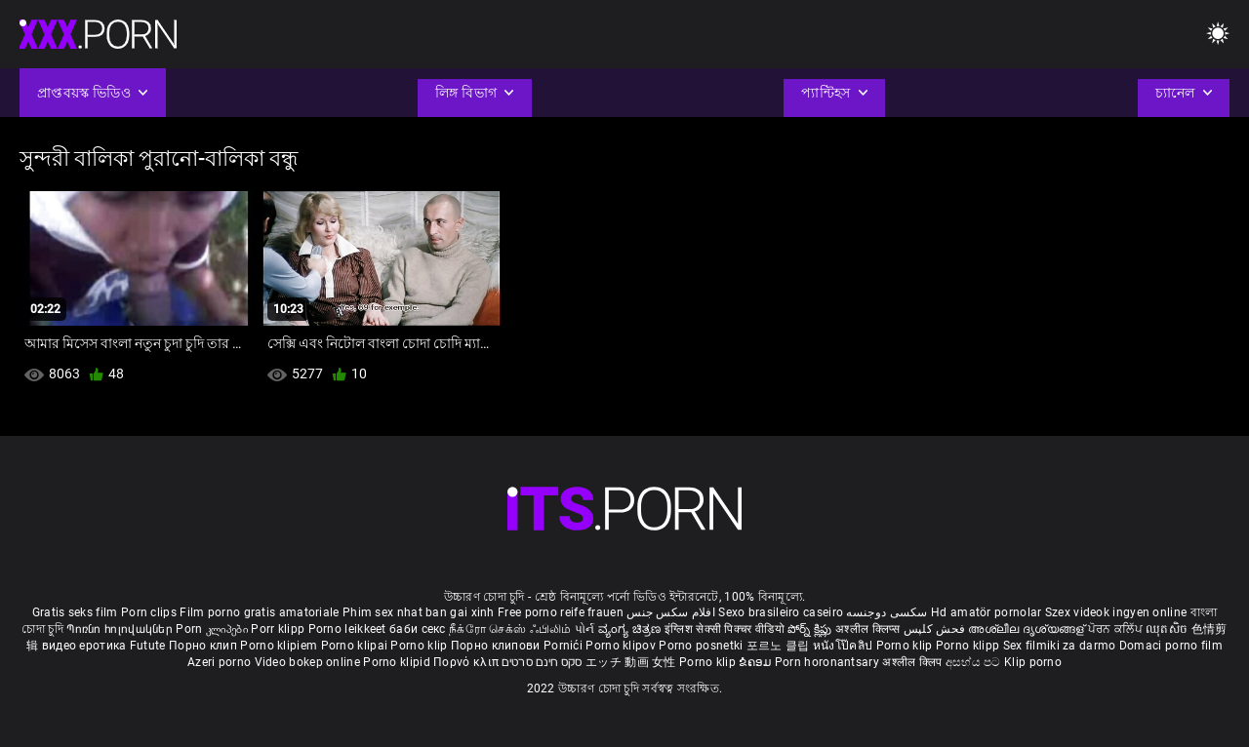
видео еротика (84, 645)
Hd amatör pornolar (986, 612)
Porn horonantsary (828, 662)
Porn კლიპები (213, 629)
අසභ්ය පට (975, 662)
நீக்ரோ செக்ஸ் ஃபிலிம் (510, 629)
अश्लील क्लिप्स (869, 629)
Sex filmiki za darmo (1059, 645)
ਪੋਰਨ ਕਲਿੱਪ (1117, 629)
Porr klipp (279, 629)
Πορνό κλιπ (467, 662)
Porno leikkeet (349, 629)
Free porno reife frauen (561, 612)
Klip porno (1033, 662)
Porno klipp (969, 645)
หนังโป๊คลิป (844, 645)
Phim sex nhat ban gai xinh (418, 612)
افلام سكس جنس (670, 612)
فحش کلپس (936, 629)
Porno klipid (398, 662)
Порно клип (204, 645)
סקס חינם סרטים (542, 662)
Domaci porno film (1171, 645)
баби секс (417, 629)
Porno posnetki (702, 645)
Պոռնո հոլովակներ (121, 629)
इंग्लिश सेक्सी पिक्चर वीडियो (725, 629)
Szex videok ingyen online (1116, 612)
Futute (148, 645)
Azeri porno (221, 662)
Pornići (564, 645)
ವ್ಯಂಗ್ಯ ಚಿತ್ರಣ (631, 629)
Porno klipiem (280, 645)
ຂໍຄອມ (757, 662)
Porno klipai (356, 645)
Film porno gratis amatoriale (259, 612)
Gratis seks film (75, 612)
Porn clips (150, 612)
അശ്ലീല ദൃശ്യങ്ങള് (1027, 629)
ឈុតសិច (1168, 629)
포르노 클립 (779, 645)
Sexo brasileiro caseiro (780, 612)
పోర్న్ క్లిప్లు (811, 629)
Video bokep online (307, 662)
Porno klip (420, 645)
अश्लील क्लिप (913, 662)
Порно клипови (497, 645)
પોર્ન (585, 629)
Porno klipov (622, 645)
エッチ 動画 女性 (630, 662)
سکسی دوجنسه (886, 612)
